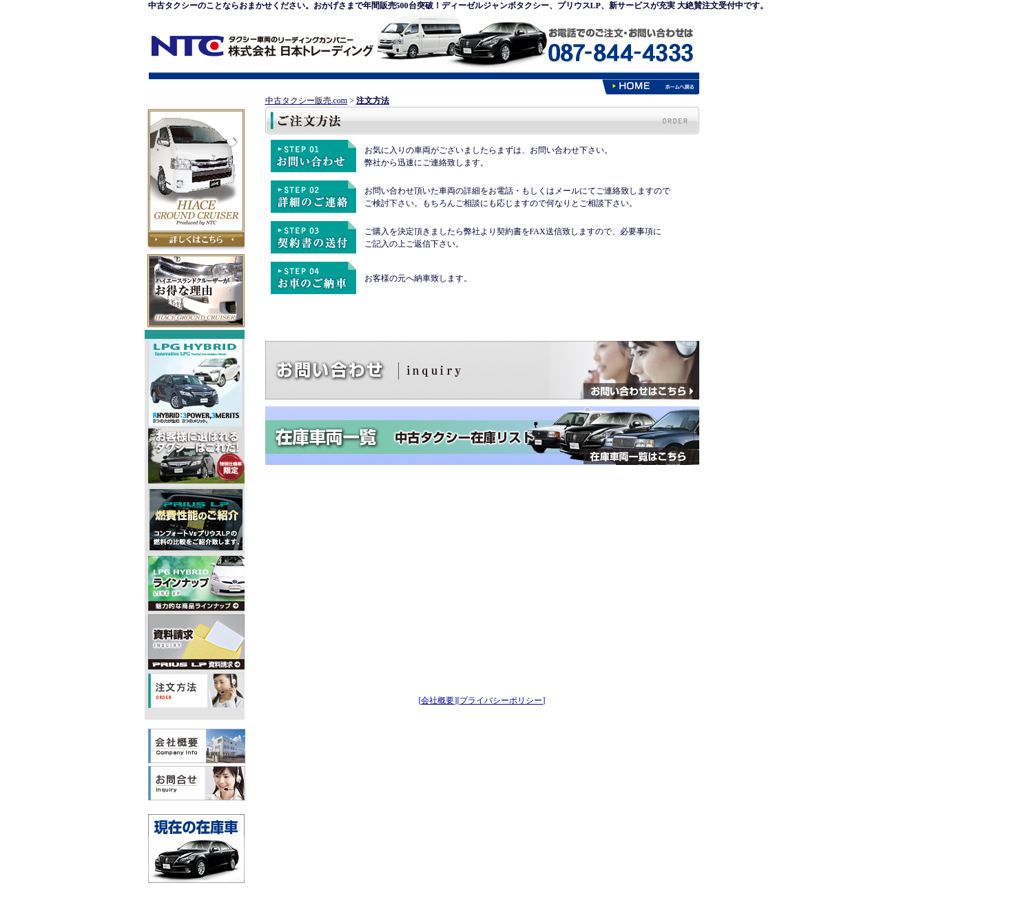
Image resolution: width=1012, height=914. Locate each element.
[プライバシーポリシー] (501, 700)
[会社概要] (438, 700)
